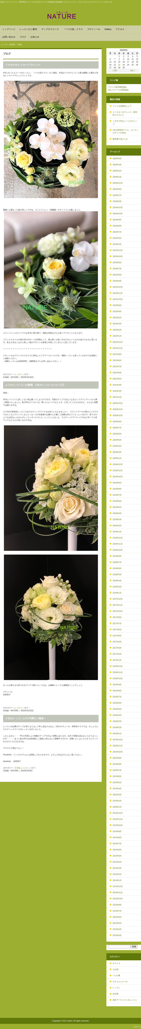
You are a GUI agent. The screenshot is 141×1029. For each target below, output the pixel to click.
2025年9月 (117, 189)
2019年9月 (117, 483)
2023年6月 (117, 275)
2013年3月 (117, 935)
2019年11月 (118, 470)
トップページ (8, 29)
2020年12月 (118, 403)
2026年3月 (117, 165)
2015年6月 (117, 776)
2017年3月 (117, 648)
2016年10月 (118, 678)
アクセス (120, 29)
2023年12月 (118, 250)
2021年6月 (117, 373)
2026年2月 (117, 171)
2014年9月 (117, 831)
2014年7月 (117, 844)
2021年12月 (118, 342)
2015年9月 (117, 758)
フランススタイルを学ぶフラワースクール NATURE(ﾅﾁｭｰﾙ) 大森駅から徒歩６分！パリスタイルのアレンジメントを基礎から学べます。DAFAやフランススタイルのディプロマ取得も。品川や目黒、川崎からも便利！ (70, 15)
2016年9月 (117, 684)
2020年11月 (118, 409)
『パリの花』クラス (73, 29)
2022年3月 (117, 324)
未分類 (115, 994)
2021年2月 (117, 391)
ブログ (23, 37)
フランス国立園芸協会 (117, 87)
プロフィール (93, 29)
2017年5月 (117, 636)
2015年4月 (117, 788)
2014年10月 (118, 825)
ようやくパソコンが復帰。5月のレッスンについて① (34, 385)
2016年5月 (117, 709)
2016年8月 (117, 691)
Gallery (107, 29)
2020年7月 (117, 428)
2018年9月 (117, 556)
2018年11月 (118, 544)
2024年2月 (117, 244)
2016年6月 (117, 703)
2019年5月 (117, 507)
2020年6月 (117, 434)
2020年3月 (117, 452)
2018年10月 (118, 550)
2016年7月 (117, 697)
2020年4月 (117, 446)
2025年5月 (117, 201)
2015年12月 (118, 740)
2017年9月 (117, 617)
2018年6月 (117, 568)
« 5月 (114, 70)
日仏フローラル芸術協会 (118, 90)
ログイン (137, 1027)
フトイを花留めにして (122, 106)
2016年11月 (118, 672)
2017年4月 (117, 642)
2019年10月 (118, 477)
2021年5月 (117, 379)
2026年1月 (117, 177)
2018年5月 (117, 574)
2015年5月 (117, 782)
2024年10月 (118, 214)
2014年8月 (117, 837)
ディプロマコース (50, 29)
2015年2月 (117, 801)
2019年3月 (117, 519)
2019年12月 (118, 464)
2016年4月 (117, 715)
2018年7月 (117, 562)
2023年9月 (117, 262)
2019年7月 (117, 495)
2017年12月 (118, 599)
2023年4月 (117, 281)
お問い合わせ (8, 37)
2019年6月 (117, 501)
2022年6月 (117, 311)
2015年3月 (117, 795)
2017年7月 (117, 623)
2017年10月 (118, 611)
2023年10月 (118, 256)
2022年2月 (117, 330)
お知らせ (34, 37)
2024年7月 (117, 232)
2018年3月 (117, 587)
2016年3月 (117, 721)
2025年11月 (118, 183)
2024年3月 (117, 238)
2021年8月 (117, 360)
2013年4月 (117, 929)
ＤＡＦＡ (116, 963)
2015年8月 (117, 764)
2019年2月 (117, 525)
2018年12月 (118, 538)
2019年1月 (117, 532)
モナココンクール (120, 982)
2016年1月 (117, 733)
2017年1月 (117, 660)
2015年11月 (118, 746)
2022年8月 (117, 305)
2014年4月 (117, 862)
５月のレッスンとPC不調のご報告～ (25, 718)
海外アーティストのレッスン (125, 1000)
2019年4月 (117, 513)
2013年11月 (118, 892)
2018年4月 (117, 581)
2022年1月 (117, 336)
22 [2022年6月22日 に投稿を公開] (119, 65)
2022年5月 (117, 317)
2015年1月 (117, 807)
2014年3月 (117, 868)
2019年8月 (117, 489)
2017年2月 (117, 654)
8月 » (132, 70)
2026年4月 (117, 158)
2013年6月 (117, 917)
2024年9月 (117, 220)
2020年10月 (118, 415)
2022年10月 (118, 299)
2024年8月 (117, 226)
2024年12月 (118, 207)
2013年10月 (118, 899)
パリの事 (116, 975)
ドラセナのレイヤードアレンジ (22, 65)
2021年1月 (117, 397)
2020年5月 (117, 440)
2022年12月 (118, 287)
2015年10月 (118, 752)
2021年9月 (117, 354)
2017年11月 (118, 605)
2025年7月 (117, 195)
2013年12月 (118, 886)
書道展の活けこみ (120, 139)
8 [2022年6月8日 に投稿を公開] (119, 59)
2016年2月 (117, 727)
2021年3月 (117, 385)
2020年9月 (117, 421)
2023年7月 (117, 269)
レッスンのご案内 (28, 29)
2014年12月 (118, 813)
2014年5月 (117, 856)
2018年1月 (117, 593)
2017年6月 (117, 629)
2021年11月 (118, 348)
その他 (17, 768)
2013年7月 (117, 911)
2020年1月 (117, 458)
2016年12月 (118, 666)
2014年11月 (118, 819)
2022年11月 (118, 293)
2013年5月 (117, 923)
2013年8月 (117, 905)
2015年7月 (117, 770)
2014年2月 (117, 874)
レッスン (18, 374)
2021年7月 (117, 366)
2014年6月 (117, 850)
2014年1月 (117, 880)
